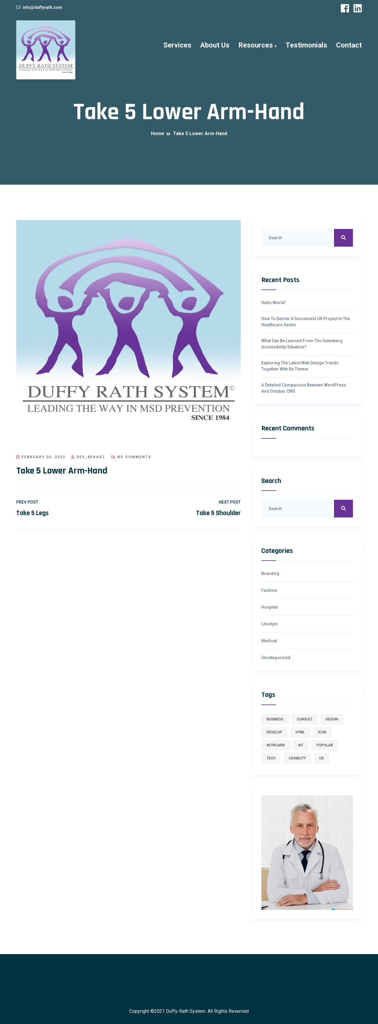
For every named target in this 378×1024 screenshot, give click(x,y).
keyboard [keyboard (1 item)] (276, 745)
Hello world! (273, 302)
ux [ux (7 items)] (321, 758)
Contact (349, 45)
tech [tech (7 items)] (271, 758)
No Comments (131, 457)
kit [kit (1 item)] (300, 745)
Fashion (269, 590)
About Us (214, 45)
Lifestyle (269, 624)
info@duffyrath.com (42, 7)
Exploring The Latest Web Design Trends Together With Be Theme (300, 366)
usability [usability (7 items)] (297, 758)
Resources (255, 45)
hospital (269, 607)
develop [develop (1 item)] (274, 732)
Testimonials (306, 45)
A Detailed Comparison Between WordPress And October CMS (303, 388)
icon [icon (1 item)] (322, 732)
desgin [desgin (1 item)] (332, 719)
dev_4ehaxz (88, 457)
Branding (270, 573)
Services (177, 45)
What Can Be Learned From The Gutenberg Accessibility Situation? (302, 343)
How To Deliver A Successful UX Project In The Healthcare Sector (305, 321)
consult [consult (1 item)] (304, 719)
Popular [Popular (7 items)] (325, 745)
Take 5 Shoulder (218, 513)
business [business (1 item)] (275, 719)
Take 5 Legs (32, 513)
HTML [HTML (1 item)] (300, 732)
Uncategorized (275, 658)
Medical (269, 641)
